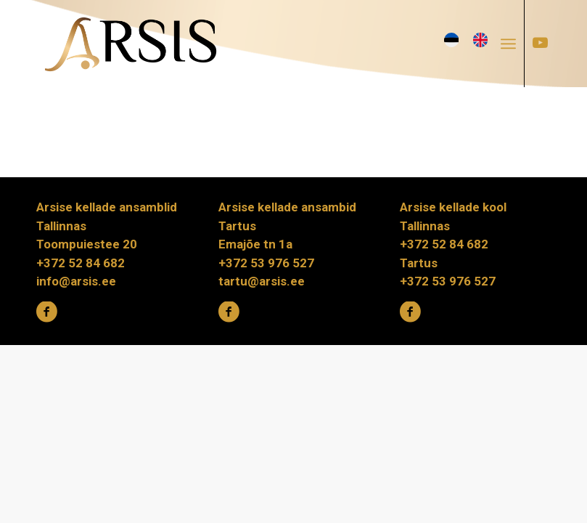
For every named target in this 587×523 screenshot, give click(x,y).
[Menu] (508, 43)
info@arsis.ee (76, 281)
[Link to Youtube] (540, 43)
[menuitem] (512, 43)
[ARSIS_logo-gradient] (130, 43)
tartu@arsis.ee (261, 281)
